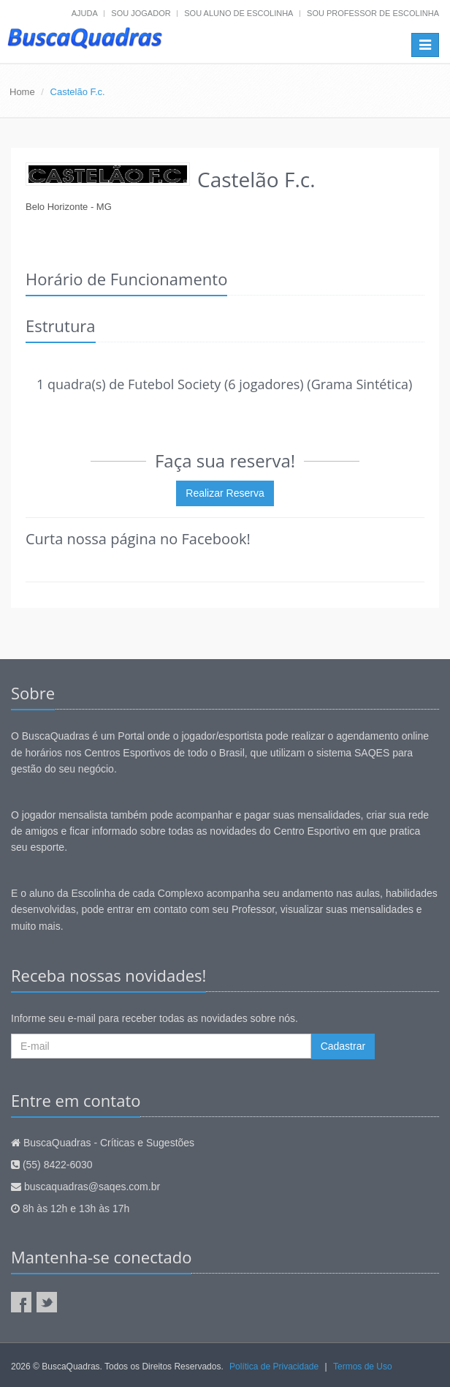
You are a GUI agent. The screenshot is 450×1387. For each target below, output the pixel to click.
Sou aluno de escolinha (238, 13)
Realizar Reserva (225, 493)
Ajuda (85, 13)
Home (22, 91)
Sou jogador (140, 13)
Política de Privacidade (274, 1366)
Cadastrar (343, 1046)
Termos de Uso (362, 1366)
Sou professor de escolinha (373, 13)
